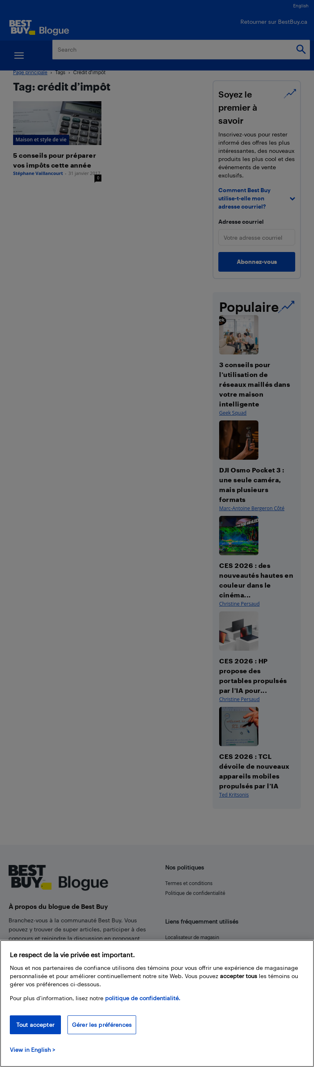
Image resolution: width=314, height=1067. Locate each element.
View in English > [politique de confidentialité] (32, 1049)
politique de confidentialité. (142, 997)
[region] (157, 1003)
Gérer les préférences (102, 1024)
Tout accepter (35, 1024)
